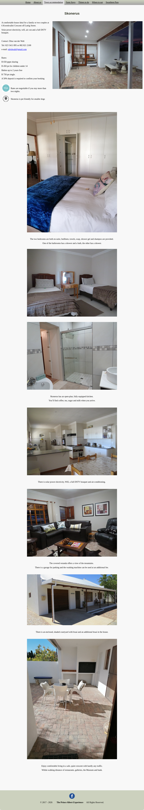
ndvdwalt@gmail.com (17, 49)
